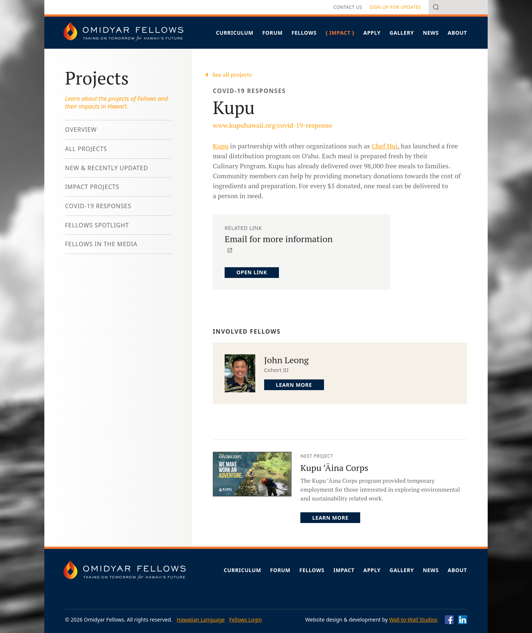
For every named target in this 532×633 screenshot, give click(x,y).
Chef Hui (385, 145)
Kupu (220, 145)
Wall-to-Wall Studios (413, 619)
